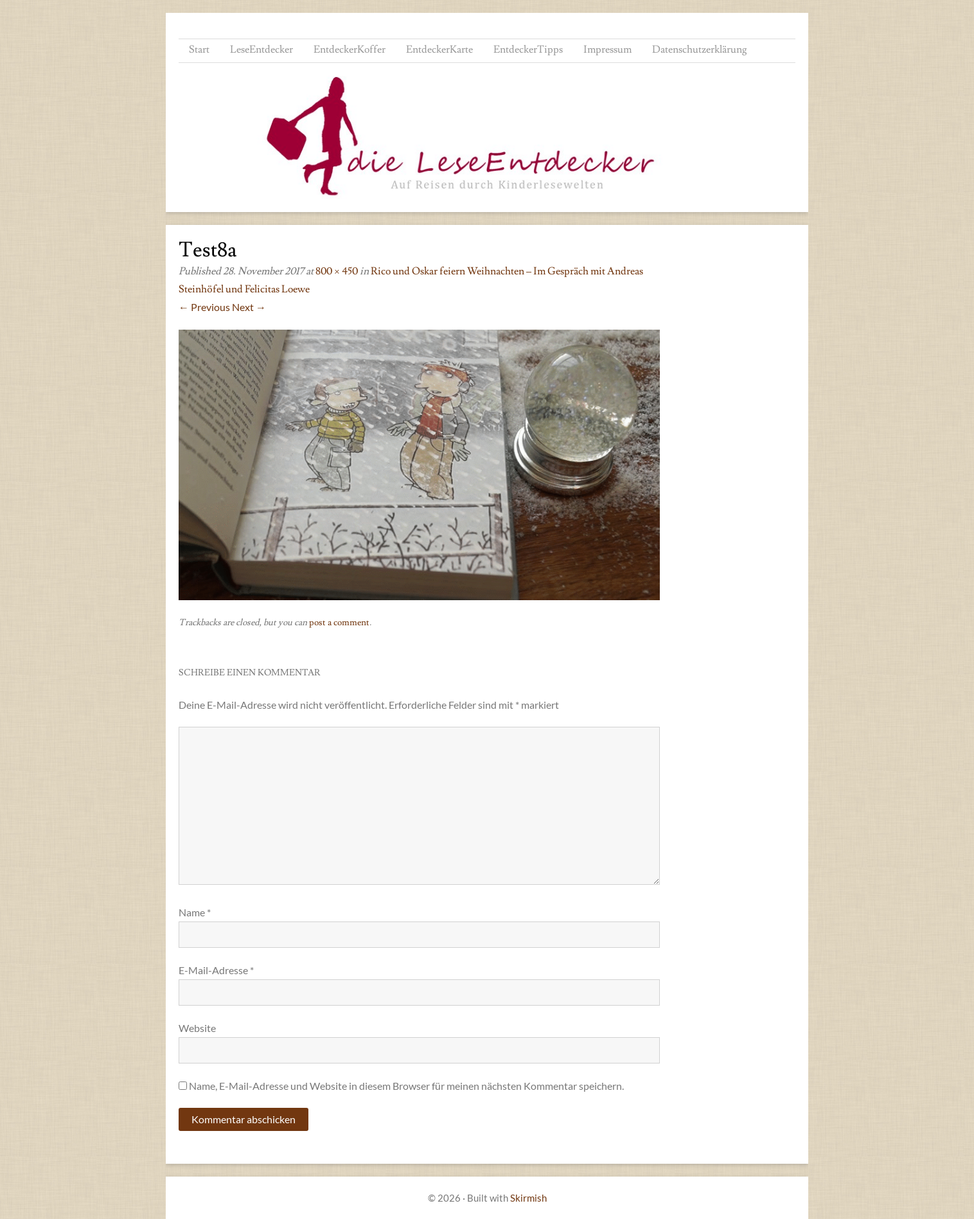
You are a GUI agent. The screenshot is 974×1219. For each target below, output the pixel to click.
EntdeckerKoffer (349, 49)
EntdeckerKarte (439, 49)
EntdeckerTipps (528, 49)
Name (195, 912)
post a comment (339, 622)
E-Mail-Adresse (216, 970)
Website (197, 1028)
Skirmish (528, 1198)
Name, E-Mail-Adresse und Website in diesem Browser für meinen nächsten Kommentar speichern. (406, 1086)
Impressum (607, 49)
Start (199, 49)
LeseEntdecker (261, 49)
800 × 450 (336, 271)
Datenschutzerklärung (699, 49)
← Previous (204, 307)
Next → (249, 307)
